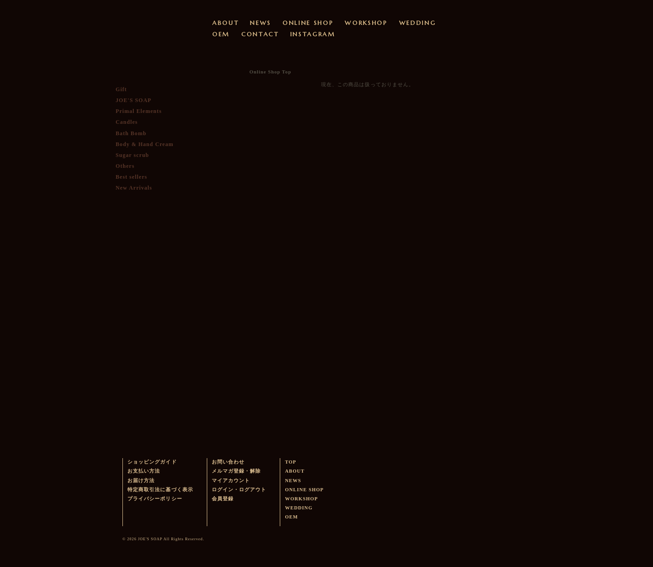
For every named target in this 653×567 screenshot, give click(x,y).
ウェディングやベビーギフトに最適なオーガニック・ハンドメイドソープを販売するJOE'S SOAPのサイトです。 (148, 20)
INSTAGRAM (313, 34)
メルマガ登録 (148, 339)
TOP (290, 461)
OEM (221, 34)
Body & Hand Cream (145, 144)
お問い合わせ (228, 461)
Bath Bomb (131, 133)
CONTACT (260, 34)
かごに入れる (150, 268)
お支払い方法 (143, 471)
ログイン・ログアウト (239, 489)
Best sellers (131, 177)
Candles (127, 122)
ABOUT (225, 23)
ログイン (158, 209)
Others (125, 166)
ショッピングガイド (152, 461)
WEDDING (417, 23)
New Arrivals (134, 188)
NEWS (260, 23)
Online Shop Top (270, 71)
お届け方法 (141, 480)
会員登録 (223, 498)
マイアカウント (231, 480)
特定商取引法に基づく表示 (160, 489)
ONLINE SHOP (308, 23)
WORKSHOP (366, 23)
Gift (121, 89)
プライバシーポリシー (154, 498)
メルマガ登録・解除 (236, 471)
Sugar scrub (132, 155)
